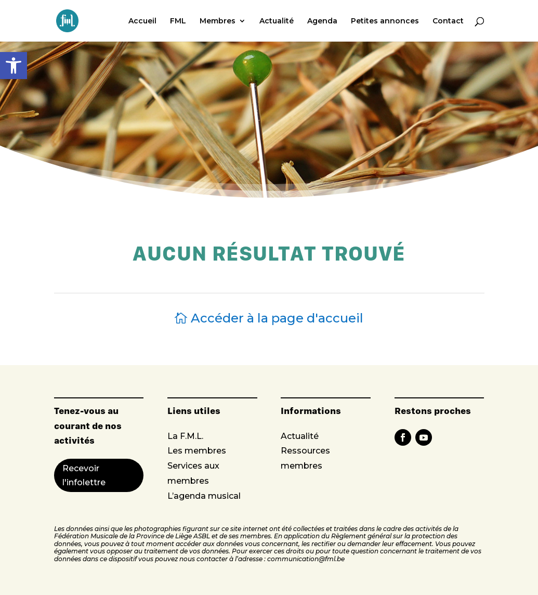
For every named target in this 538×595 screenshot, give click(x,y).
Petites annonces (385, 21)
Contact (448, 21)
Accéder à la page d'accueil (277, 318)
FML (178, 21)
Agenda (322, 21)
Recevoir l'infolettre (84, 475)
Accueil (142, 21)
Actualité (276, 21)
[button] (13, 65)
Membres (217, 21)
